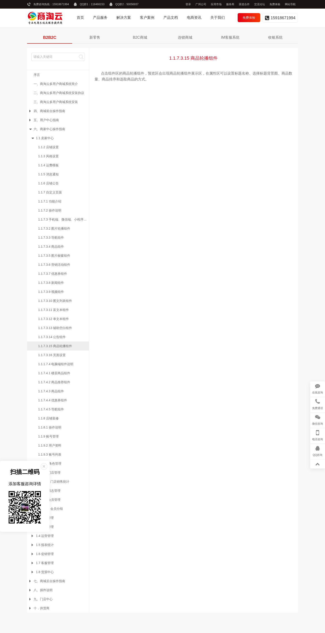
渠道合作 (244, 4)
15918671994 (60, 4)
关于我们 (217, 17)
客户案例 (147, 17)
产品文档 (170, 17)
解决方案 (123, 17)
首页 (80, 17)
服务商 (230, 4)
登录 (188, 4)
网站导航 (290, 4)
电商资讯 (194, 17)
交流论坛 (259, 4)
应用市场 (216, 4)
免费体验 (274, 4)
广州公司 (200, 4)
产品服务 (100, 17)
